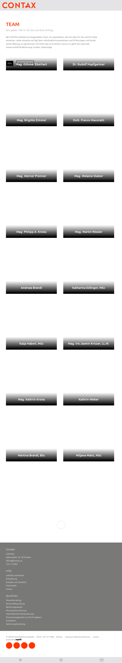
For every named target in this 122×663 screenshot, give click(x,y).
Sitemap (59, 637)
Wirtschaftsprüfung (15, 603)
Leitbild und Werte (15, 575)
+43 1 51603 (12, 564)
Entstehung (11, 578)
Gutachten (11, 620)
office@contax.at (14, 560)
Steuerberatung (13, 600)
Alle (9, 63)
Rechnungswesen (14, 607)
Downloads (11, 585)
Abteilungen (25, 63)
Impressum (69, 637)
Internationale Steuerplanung (20, 614)
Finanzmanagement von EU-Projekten (24, 617)
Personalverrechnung (16, 610)
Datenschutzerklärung (82, 637)
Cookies (96, 637)
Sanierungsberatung (15, 624)
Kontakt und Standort (16, 582)
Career (9, 589)
